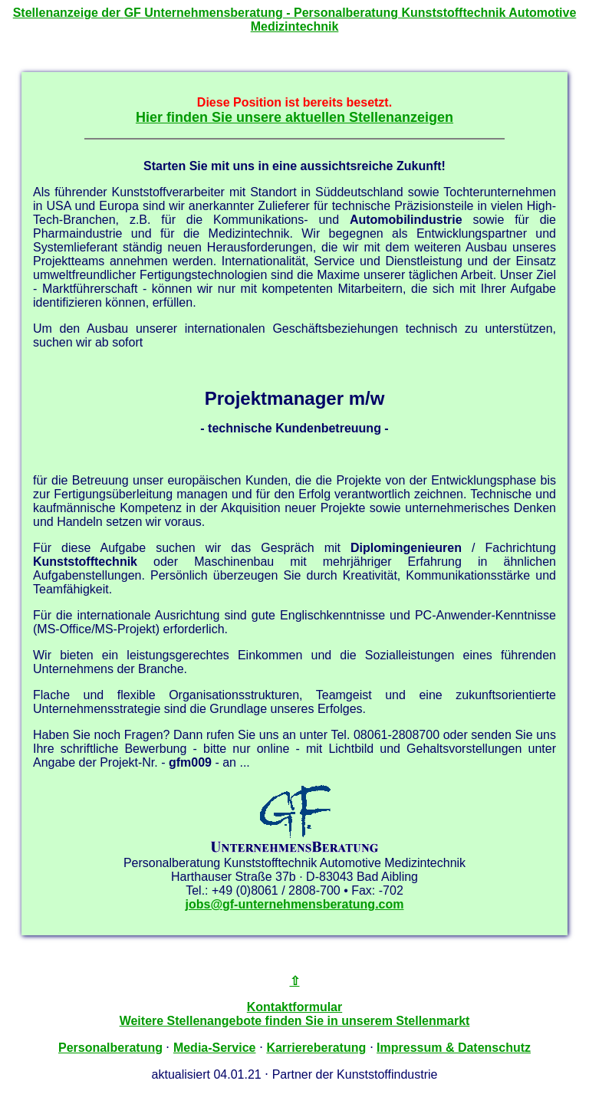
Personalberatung (110, 1047)
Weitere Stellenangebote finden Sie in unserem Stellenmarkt (295, 1020)
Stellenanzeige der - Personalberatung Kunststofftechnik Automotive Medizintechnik (295, 19)
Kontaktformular (294, 1007)
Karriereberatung (316, 1047)
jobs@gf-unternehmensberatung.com (295, 904)
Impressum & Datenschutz (454, 1047)
